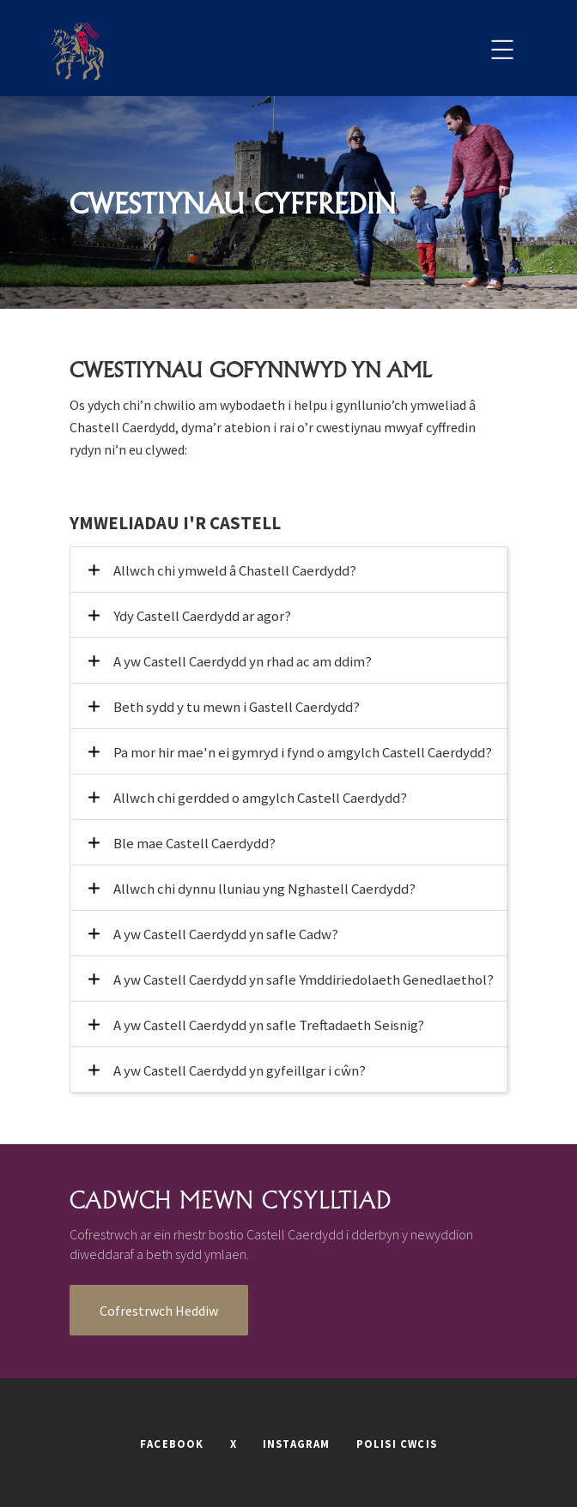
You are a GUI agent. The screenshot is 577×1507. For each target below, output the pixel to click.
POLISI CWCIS (396, 1443)
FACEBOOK (172, 1443)
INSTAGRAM (297, 1443)
